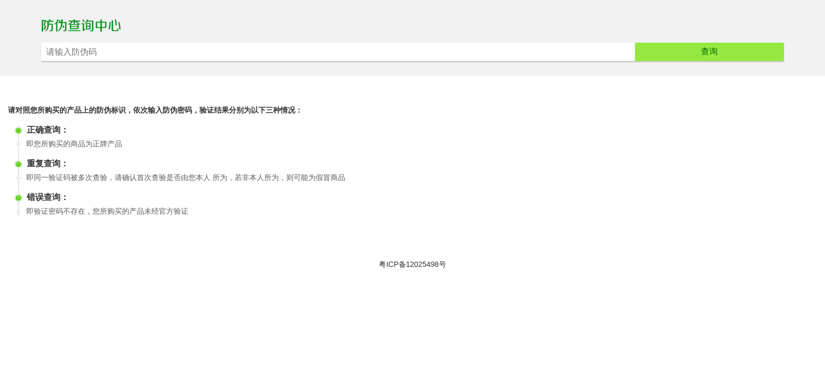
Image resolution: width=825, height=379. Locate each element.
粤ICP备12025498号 (412, 264)
